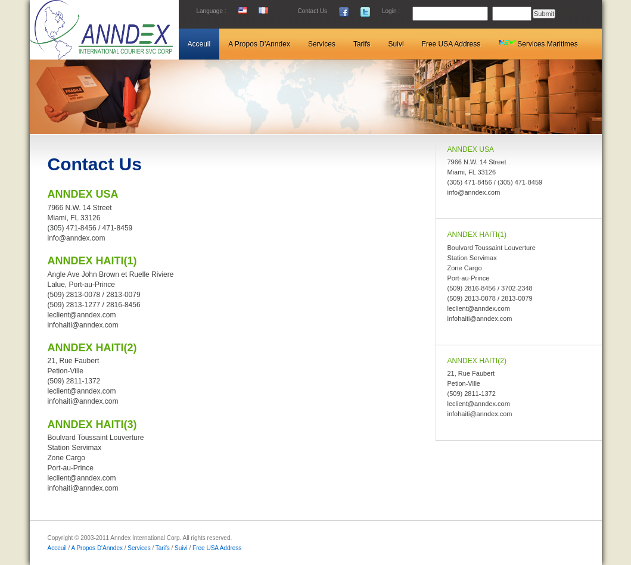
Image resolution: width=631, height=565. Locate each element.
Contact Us (312, 11)
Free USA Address (216, 548)
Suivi (181, 548)
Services (139, 548)
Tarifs (163, 548)
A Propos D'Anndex (97, 548)
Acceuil (58, 548)
